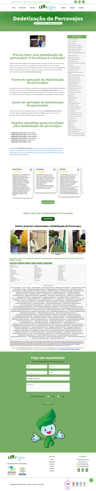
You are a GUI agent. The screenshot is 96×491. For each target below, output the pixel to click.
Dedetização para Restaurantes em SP (74, 330)
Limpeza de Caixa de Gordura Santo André (71, 303)
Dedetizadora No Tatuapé (73, 90)
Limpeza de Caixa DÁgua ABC (51, 301)
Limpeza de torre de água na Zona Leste (76, 336)
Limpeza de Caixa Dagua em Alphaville (20, 317)
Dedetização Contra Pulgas (25, 150)
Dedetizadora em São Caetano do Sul (37, 152)
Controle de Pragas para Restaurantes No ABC (21, 309)
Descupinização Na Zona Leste (26, 322)
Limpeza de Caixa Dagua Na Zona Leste (39, 319)
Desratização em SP (72, 122)
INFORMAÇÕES (76, 36)
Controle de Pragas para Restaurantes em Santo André (64, 305)
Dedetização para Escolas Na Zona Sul (40, 330)
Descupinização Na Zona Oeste (55, 322)
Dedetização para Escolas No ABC (57, 330)
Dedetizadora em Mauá (73, 70)
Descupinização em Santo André (41, 320)
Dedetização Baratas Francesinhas (75, 47)
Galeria (63, 8)
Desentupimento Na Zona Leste (75, 112)
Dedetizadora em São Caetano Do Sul (76, 75)
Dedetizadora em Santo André (74, 92)
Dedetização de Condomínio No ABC (77, 311)
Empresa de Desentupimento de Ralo (76, 133)
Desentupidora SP (72, 110)
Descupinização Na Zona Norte (41, 322)
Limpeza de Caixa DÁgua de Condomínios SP (69, 301)
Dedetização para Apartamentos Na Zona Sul (70, 314)
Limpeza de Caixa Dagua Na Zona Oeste (76, 319)
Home (36, 23)
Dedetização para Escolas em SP (37, 328)
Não (63, 396)
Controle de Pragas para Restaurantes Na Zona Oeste (48, 308)
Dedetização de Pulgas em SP (78, 325)
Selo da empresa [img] (68, 484)
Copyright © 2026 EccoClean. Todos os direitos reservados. (27, 484)
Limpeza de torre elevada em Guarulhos (40, 338)
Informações (43, 23)
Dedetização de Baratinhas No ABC (62, 325)
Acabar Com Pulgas (72, 41)
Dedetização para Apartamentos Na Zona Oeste (48, 314)
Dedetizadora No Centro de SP (74, 88)
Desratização (71, 124)
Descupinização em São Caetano (72, 320)
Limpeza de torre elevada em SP (57, 338)
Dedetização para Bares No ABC (74, 316)
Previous (8, 242)
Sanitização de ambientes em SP (22, 331)
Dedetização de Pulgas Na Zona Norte (40, 327)
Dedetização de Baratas (40, 150)
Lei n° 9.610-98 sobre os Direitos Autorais (68, 349)
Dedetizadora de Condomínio (39, 309)
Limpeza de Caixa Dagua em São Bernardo (75, 317)
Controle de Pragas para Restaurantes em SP (23, 306)
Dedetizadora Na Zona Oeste (74, 80)
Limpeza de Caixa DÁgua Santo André (23, 303)
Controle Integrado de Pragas (42, 148)
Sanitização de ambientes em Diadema (54, 331)
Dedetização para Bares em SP (59, 316)
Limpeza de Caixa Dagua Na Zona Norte (57, 319)
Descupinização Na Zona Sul (70, 322)
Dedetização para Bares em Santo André (42, 316)
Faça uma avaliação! (48, 202)
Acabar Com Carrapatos (73, 39)
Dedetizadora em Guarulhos (18, 152)
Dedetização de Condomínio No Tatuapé (45, 312)
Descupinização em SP (73, 97)
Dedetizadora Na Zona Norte (74, 79)
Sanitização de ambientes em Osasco (63, 333)
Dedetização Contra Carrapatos (75, 49)
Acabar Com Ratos (72, 43)
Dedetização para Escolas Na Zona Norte (72, 328)
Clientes (32, 8)
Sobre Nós (22, 8)
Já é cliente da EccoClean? (37, 396)
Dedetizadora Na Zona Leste (74, 77)
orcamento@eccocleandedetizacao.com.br (37, 2)
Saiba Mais (48, 219)
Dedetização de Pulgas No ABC (21, 328)
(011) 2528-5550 (16, 2)
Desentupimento (71, 118)
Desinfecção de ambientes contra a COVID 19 (43, 333)
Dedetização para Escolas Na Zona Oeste (22, 330)
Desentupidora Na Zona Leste (74, 103)
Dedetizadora (71, 95)
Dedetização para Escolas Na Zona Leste (53, 328)
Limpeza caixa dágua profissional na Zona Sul (47, 335)
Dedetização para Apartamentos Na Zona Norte (26, 314)
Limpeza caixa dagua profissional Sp (18, 336)
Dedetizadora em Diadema (74, 66)
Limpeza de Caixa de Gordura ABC (53, 303)
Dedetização (70, 64)
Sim (53, 396)
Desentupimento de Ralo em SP (75, 116)
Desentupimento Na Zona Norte (75, 114)
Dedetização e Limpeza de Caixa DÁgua (76, 63)
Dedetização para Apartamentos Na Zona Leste (66, 312)
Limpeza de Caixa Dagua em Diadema (38, 317)
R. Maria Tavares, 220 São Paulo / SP (83, 461)
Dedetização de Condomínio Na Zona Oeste (40, 311)
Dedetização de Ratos (72, 61)
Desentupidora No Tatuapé (74, 109)
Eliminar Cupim (71, 125)
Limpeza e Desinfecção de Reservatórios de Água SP (31, 305)
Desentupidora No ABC (73, 105)
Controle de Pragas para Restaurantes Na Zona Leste (71, 306)
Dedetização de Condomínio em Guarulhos (56, 309)
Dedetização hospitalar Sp (78, 333)
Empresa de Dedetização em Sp (75, 129)
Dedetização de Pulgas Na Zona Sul (74, 327)
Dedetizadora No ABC (72, 84)
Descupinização (71, 99)
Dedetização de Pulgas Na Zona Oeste (57, 327)
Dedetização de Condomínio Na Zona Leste (75, 309)
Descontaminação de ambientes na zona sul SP (22, 333)
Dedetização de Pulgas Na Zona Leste (22, 327)
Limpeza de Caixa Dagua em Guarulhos (56, 317)
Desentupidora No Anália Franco (75, 107)
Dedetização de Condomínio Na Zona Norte (20, 311)
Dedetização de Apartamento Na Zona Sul (76, 53)
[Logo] (17, 458)
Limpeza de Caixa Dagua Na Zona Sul (25, 320)
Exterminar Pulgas (40, 301)
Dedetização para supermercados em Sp (27, 335)
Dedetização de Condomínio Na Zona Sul (59, 311)
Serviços (72, 8)
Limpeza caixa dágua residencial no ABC (36, 336)
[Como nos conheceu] (48, 379)
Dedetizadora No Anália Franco (74, 86)
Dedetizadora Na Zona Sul (73, 82)
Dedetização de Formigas (55, 150)
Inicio (13, 8)
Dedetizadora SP (71, 94)
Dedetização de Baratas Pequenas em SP (45, 325)
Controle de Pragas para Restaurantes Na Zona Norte (24, 308)
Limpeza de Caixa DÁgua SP (39, 303)
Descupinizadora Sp (72, 101)
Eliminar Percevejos (72, 127)
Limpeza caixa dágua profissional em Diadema (68, 335)
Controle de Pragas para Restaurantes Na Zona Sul (72, 308)
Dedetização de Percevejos (74, 59)
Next (88, 242)
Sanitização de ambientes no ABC (37, 331)
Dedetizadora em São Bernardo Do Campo (75, 73)
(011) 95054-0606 (83, 466)
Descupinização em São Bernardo (56, 320)
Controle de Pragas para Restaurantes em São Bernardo (46, 306)
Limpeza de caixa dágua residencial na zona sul (56, 336)
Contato (81, 8)
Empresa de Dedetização (73, 131)
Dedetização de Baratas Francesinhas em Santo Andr (23, 325)
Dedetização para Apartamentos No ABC (23, 316)
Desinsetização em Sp (72, 120)
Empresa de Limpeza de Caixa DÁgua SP (76, 135)
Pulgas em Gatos (47, 305)
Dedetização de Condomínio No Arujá (28, 312)
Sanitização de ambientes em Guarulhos (72, 331)
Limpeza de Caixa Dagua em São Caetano (20, 319)
